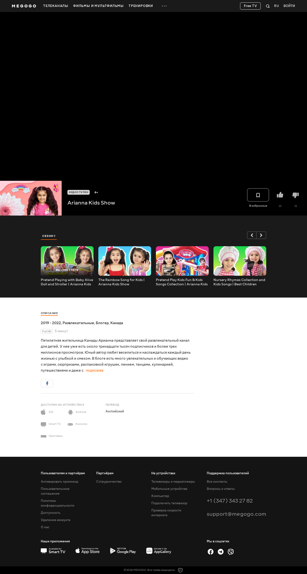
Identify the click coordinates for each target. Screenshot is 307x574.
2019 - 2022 (51, 323)
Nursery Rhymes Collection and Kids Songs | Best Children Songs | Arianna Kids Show (239, 282)
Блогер (102, 323)
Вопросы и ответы (221, 489)
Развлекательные (78, 323)
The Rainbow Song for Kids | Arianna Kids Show (121, 282)
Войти (289, 6)
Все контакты (217, 482)
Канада (116, 323)
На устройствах (163, 473)
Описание (49, 313)
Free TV (250, 6)
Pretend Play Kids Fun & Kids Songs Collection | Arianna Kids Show (182, 282)
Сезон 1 (49, 236)
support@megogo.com (236, 514)
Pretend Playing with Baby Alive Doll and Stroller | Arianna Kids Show (67, 282)
